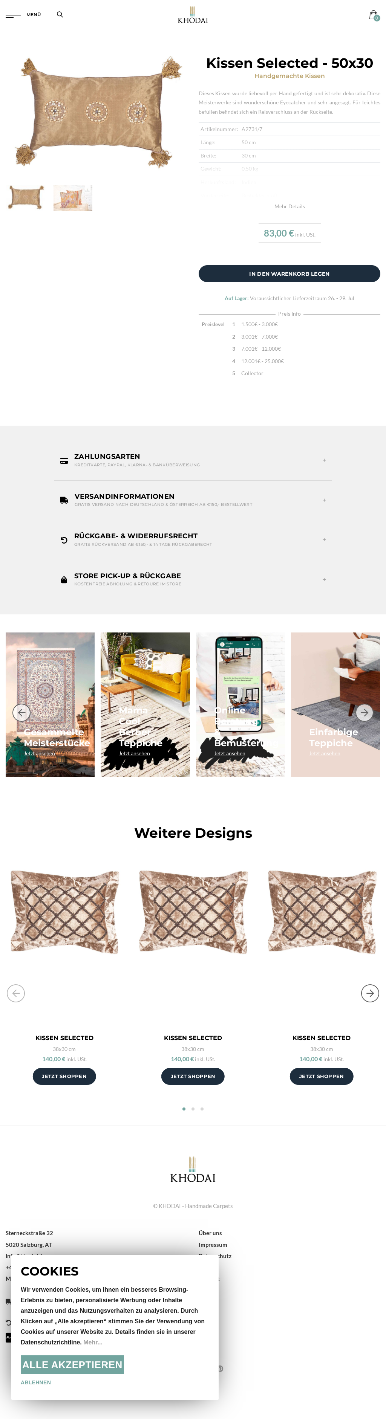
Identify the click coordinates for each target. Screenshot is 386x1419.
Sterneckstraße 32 (29, 1233)
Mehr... (93, 1342)
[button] (193, 460)
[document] (115, 1327)
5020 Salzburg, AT (29, 1244)
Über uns (210, 1233)
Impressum (213, 1244)
